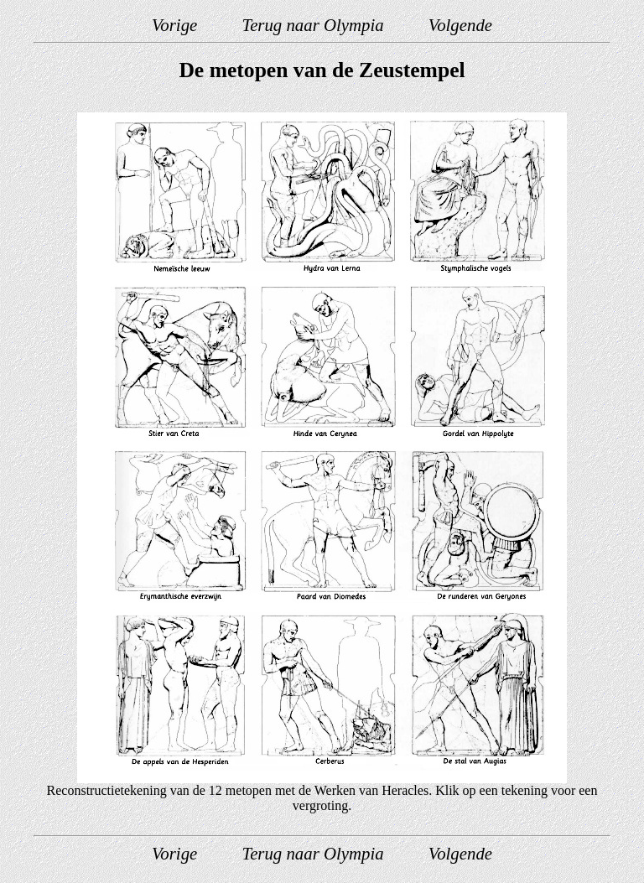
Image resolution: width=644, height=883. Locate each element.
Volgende (460, 24)
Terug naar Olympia (312, 24)
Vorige (174, 24)
